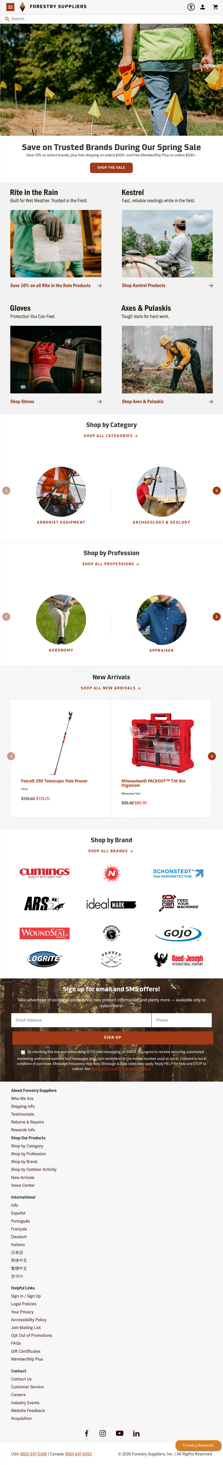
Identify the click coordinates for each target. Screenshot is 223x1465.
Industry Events (25, 1402)
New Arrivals (22, 1177)
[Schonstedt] (178, 873)
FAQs (16, 1343)
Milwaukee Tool (130, 793)
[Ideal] (111, 903)
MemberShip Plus (27, 1359)
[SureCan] (178, 903)
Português (20, 1221)
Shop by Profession (28, 1154)
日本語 (17, 1252)
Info (14, 1205)
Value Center (23, 1185)
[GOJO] (178, 933)
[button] (3, 491)
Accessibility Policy (29, 1319)
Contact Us (21, 1379)
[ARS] (44, 903)
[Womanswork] (111, 933)
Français (19, 1229)
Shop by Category (27, 1146)
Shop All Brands (110, 851)
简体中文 (19, 1260)
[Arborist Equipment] (61, 498)
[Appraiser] (161, 624)
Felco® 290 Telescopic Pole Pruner (54, 781)
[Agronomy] (61, 624)
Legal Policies (23, 1304)
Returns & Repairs (27, 1122)
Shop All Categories (111, 436)
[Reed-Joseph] (178, 959)
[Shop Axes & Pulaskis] (167, 354)
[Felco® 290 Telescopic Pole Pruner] (61, 758)
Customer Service (27, 1387)
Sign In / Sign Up (26, 1296)
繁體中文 (19, 1268)
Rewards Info (23, 1130)
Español (18, 1213)
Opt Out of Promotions (31, 1335)
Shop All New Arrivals (111, 688)
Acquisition (21, 1418)
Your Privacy (22, 1312)
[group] (61, 498)
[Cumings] (44, 873)
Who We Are (22, 1098)
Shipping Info (23, 1106)
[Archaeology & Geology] (161, 498)
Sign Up (112, 1038)
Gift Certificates (25, 1351)
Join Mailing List (26, 1327)
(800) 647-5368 (33, 1454)
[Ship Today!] (56, 238)
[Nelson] (111, 873)
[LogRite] (44, 959)
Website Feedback (28, 1410)
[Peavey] (111, 959)
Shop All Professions (111, 564)
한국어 (17, 1276)
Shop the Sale (111, 168)
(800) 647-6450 (78, 1454)
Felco (24, 789)
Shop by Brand (24, 1161)
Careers (18, 1394)
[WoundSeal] (44, 933)
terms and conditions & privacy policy (120, 1068)
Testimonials (22, 1114)
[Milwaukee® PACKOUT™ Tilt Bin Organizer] (161, 758)
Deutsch (19, 1236)
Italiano (18, 1244)
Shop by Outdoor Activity (34, 1169)
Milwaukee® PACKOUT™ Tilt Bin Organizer (153, 783)
